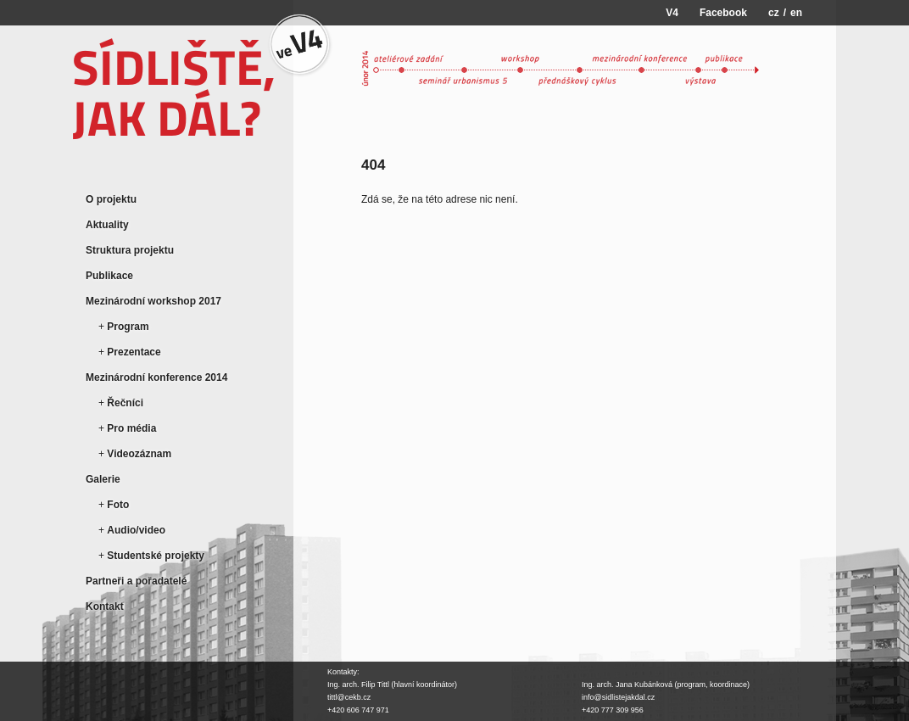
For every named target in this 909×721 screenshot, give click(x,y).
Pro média (131, 428)
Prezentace (133, 352)
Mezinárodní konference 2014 (156, 377)
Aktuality (107, 225)
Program (127, 327)
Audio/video (136, 530)
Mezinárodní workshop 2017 (153, 301)
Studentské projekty (155, 556)
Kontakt (105, 606)
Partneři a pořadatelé (136, 581)
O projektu (111, 199)
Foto (118, 505)
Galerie (103, 479)
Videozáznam (139, 454)
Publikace (109, 276)
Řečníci (125, 403)
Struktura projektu (130, 250)
